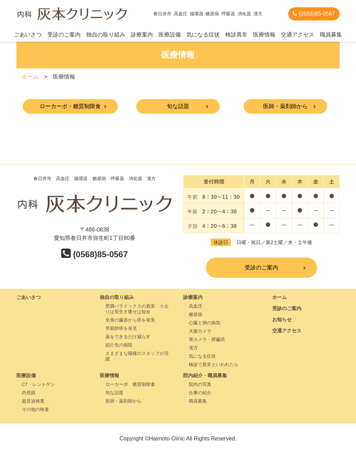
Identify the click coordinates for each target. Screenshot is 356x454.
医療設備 (170, 35)
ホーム (30, 77)
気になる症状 (203, 35)
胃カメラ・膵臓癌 (207, 339)
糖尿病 (195, 314)
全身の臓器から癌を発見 (130, 320)
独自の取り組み (105, 35)
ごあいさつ (28, 35)
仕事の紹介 (200, 392)
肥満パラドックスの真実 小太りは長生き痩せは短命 (137, 308)
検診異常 (236, 35)
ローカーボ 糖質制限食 (130, 384)
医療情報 (264, 35)
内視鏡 (28, 392)
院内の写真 (200, 384)
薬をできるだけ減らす (128, 336)
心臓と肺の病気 (204, 322)
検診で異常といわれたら (213, 364)
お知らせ (282, 319)
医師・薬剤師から (285, 106)
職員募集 (331, 35)
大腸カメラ (200, 331)
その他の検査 (35, 409)
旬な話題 (178, 106)
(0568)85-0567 (314, 14)
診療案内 (142, 35)
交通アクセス (297, 35)
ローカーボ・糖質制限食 (70, 106)
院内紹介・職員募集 (205, 375)
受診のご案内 (64, 35)
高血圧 (195, 306)
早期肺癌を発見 (121, 328)
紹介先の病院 (118, 345)
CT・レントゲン (38, 384)
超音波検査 (33, 401)
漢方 (193, 347)
